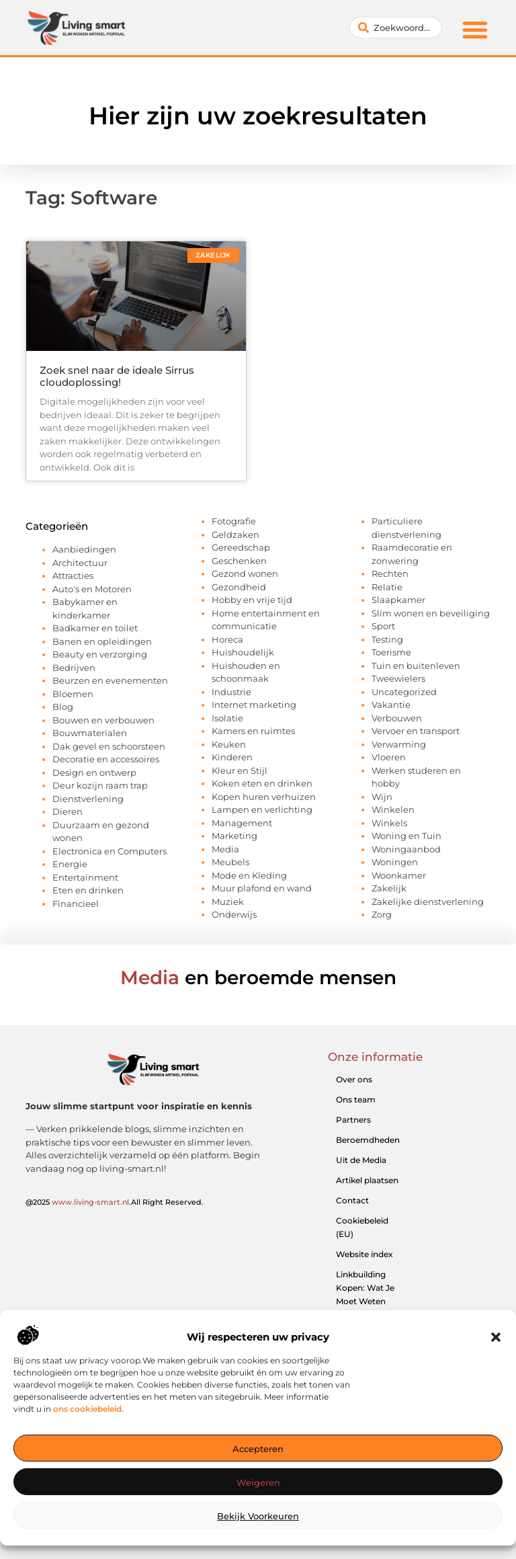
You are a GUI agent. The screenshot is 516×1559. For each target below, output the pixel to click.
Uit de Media (361, 1160)
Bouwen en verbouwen (103, 720)
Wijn (382, 796)
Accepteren (258, 1448)
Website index (364, 1254)
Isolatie (227, 718)
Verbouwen (397, 718)
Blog (62, 706)
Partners (353, 1120)
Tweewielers (398, 678)
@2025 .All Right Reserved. (115, 1202)
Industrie (231, 691)
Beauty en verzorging (99, 654)
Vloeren (389, 757)
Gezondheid (239, 587)
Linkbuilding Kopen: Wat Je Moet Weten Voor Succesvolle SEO (369, 1301)
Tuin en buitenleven (416, 665)
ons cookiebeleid (87, 1409)
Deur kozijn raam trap (100, 785)
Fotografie (234, 521)
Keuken (229, 744)
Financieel (75, 903)
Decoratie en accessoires (105, 759)
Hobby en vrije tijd (252, 599)
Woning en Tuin (406, 835)
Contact (352, 1200)
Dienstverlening (88, 798)
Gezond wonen (245, 573)
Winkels (389, 822)
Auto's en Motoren (92, 589)
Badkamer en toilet (95, 628)
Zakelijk (389, 888)
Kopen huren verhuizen (264, 796)
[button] (496, 1337)
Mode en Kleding (249, 875)
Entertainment (85, 877)
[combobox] (395, 27)
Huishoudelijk (243, 652)
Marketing (234, 835)
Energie (69, 863)
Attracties (72, 575)
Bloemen (72, 693)
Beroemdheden (368, 1140)
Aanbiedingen (84, 549)
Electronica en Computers (109, 851)
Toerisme (391, 652)
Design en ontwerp (94, 772)
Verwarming (399, 744)
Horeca (227, 639)
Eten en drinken (88, 890)
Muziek (228, 901)
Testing (387, 639)
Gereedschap (241, 547)
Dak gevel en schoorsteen (108, 746)
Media (225, 849)
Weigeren (258, 1482)
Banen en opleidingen (102, 641)
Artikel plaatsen (367, 1180)
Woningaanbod (406, 849)
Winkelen (393, 809)
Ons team (356, 1099)
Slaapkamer (398, 599)
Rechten (390, 573)
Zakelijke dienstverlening (428, 901)
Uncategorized (404, 691)
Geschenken (239, 560)
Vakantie (391, 704)
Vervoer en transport (416, 730)
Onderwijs (234, 914)
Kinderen (232, 757)
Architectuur (80, 562)
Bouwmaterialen (89, 732)
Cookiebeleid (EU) (362, 1227)
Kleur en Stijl (239, 770)
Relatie (387, 587)
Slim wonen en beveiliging (431, 613)
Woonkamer (399, 875)
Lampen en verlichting (262, 809)
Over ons (354, 1079)
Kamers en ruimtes (253, 730)
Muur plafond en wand (262, 888)
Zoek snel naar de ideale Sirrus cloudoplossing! (117, 376)
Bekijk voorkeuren (258, 1516)
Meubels (230, 861)
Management (242, 822)
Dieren (67, 811)
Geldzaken (235, 534)
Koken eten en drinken (262, 783)
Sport (383, 626)
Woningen (395, 861)
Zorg (382, 914)
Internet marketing (254, 704)
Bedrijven (73, 667)
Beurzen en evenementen (110, 680)
